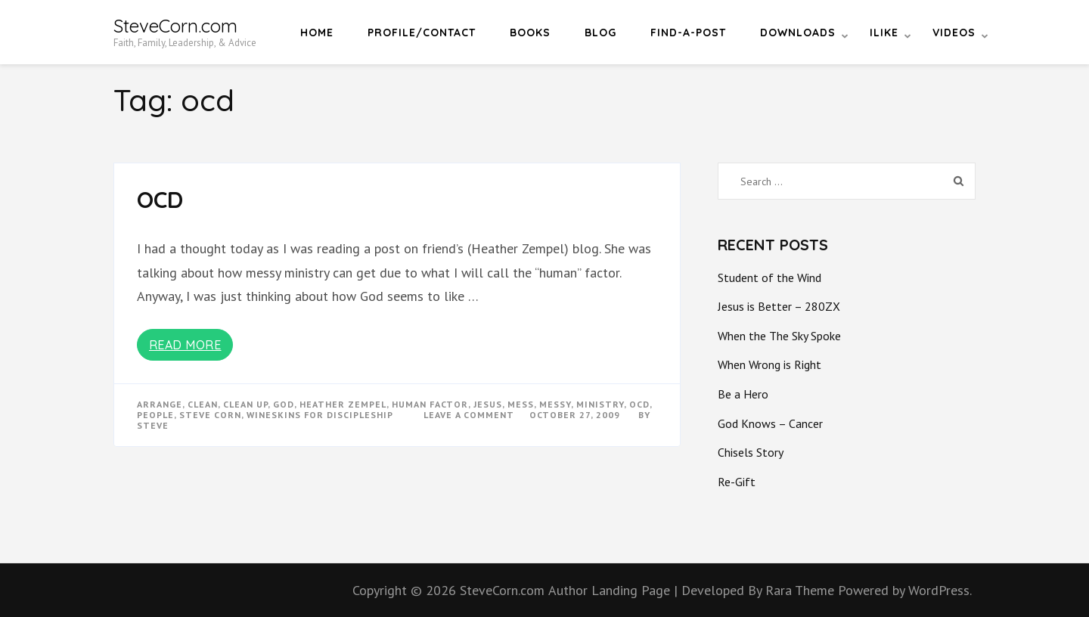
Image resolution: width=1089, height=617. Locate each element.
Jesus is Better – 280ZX (779, 306)
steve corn (210, 414)
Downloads (798, 32)
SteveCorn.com (175, 25)
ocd (639, 404)
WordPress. (940, 590)
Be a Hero (743, 394)
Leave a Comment (469, 414)
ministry (600, 404)
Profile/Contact (422, 32)
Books (530, 32)
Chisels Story (750, 452)
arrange (159, 404)
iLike (884, 32)
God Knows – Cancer (770, 423)
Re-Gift (736, 481)
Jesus (487, 404)
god (283, 404)
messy (555, 404)
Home (317, 32)
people (155, 414)
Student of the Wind (769, 277)
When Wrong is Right (769, 364)
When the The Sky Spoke (779, 335)
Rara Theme (801, 590)
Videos (954, 32)
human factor (430, 404)
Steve (153, 425)
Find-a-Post (688, 32)
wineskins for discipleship (320, 414)
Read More (185, 344)
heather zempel (342, 404)
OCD (160, 199)
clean (203, 404)
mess (520, 404)
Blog (600, 32)
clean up (245, 404)
